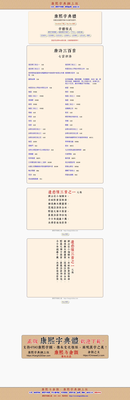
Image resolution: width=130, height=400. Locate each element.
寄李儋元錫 (69, 141)
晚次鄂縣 (31, 170)
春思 (30, 141)
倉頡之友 (76, 7)
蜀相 (30, 112)
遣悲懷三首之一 (34, 65)
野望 (30, 117)
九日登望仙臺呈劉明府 (73, 150)
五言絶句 (43, 35)
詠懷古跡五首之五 (34, 137)
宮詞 (30, 175)
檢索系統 (37, 392)
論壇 (78, 392)
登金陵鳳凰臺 (33, 179)
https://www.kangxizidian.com (78, 396)
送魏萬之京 (69, 108)
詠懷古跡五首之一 (34, 129)
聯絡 (83, 392)
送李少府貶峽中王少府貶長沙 (39, 150)
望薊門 (30, 146)
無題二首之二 (70, 96)
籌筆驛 (30, 100)
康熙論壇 (68, 7)
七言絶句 (67, 35)
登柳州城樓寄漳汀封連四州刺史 (76, 137)
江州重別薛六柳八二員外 (37, 162)
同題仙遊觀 (69, 175)
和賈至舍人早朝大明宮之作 (75, 69)
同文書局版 (55, 392)
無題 (30, 92)
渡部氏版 (72, 392)
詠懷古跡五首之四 (71, 133)
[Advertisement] (65, 317)
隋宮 (66, 92)
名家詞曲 (80, 32)
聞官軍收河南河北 (71, 117)
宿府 (30, 125)
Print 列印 (65, 234)
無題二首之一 (33, 96)
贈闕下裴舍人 (70, 170)
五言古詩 (59, 35)
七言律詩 (74, 35)
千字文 (73, 32)
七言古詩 (82, 35)
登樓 (66, 121)
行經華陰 (68, 154)
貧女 (66, 146)
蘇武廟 (67, 158)
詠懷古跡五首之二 (71, 129)
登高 (30, 121)
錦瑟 (66, 88)
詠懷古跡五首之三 (34, 133)
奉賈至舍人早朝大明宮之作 (38, 88)
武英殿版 (64, 392)
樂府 (88, 35)
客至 (66, 112)
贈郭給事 (31, 79)
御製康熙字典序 (63, 32)
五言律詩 (51, 35)
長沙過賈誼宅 (70, 162)
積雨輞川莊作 (70, 73)
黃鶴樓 (30, 154)
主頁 (52, 7)
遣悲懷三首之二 (71, 65)
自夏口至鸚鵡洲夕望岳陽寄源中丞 (40, 166)
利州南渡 (31, 158)
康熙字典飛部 (52, 32)
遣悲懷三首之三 (34, 69)
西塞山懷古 (69, 166)
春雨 (30, 104)
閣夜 (66, 125)
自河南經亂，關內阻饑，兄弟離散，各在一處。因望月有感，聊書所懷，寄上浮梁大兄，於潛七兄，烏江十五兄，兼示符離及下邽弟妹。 (83, 81)
